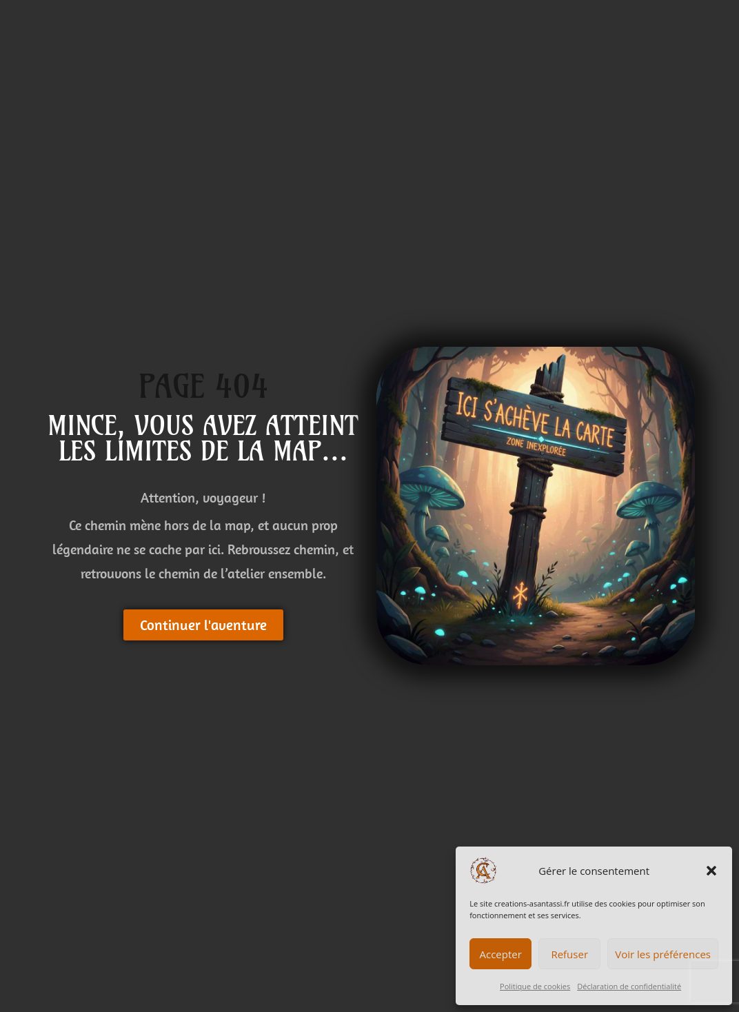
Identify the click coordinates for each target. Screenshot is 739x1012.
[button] (711, 871)
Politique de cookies (535, 986)
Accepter (501, 954)
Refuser (569, 954)
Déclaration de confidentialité (629, 986)
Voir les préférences (663, 954)
